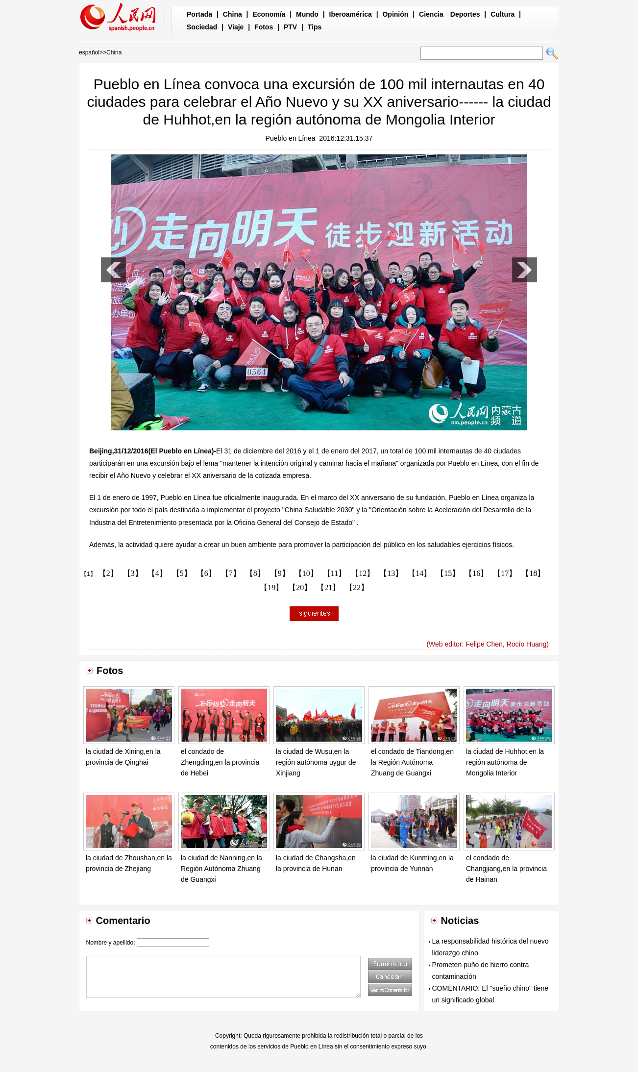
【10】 (306, 573)
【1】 (88, 574)
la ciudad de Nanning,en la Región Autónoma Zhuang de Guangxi (221, 868)
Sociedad (202, 27)
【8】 (255, 573)
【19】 (271, 587)
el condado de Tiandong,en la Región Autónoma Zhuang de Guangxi (412, 762)
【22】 (356, 587)
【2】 (108, 573)
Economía (268, 14)
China (232, 14)
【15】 (448, 573)
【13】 (391, 573)
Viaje (236, 27)
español (89, 52)
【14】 (419, 573)
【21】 (328, 587)
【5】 (182, 573)
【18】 (533, 573)
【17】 (504, 573)
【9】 (280, 573)
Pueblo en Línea (291, 138)
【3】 (133, 573)
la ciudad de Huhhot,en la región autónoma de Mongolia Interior (505, 762)
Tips (315, 27)
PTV (290, 27)
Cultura (503, 14)
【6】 (206, 573)
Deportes (465, 14)
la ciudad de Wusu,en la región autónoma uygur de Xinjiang (316, 762)
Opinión (395, 14)
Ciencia (431, 14)
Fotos (263, 27)
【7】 (231, 573)
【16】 (476, 573)
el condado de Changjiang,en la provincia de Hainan (506, 868)
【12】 (362, 573)
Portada (199, 14)
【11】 (334, 573)
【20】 (300, 587)
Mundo (307, 14)
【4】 (157, 573)
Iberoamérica (350, 14)
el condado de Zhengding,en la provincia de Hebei (220, 762)
